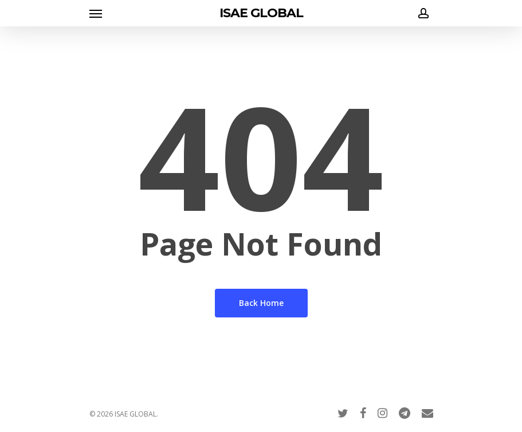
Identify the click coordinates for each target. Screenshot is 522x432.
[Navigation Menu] (95, 13)
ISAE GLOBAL (261, 13)
